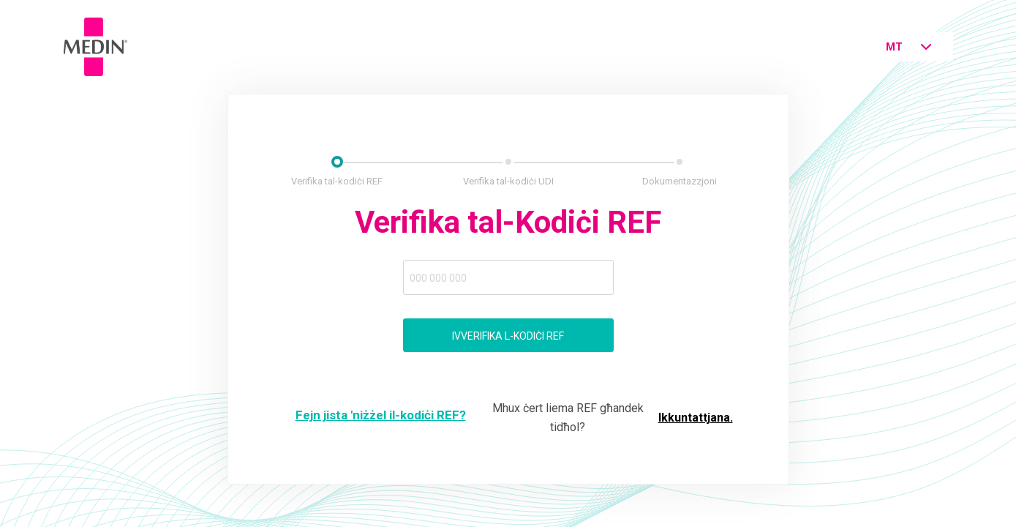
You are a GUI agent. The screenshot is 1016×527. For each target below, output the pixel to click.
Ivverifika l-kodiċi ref (508, 336)
